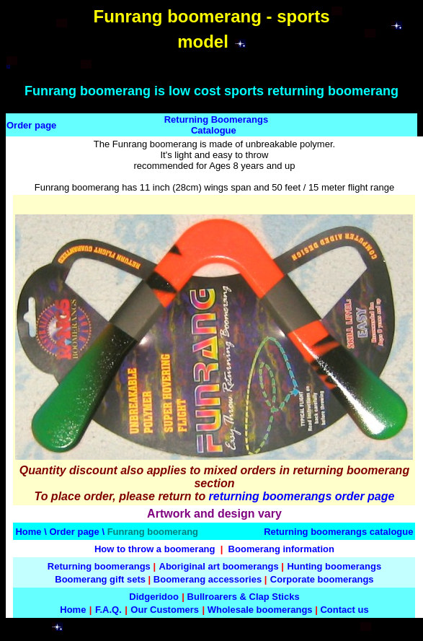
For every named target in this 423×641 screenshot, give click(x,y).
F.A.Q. (108, 609)
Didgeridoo (154, 596)
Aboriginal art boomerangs (219, 566)
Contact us (344, 609)
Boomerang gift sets (100, 579)
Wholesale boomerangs (260, 609)
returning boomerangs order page (302, 496)
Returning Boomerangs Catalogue (216, 125)
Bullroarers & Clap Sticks (243, 596)
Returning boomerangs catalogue (338, 531)
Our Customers (164, 609)
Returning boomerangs (99, 566)
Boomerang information (281, 549)
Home (28, 531)
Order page (31, 125)
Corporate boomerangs (322, 579)
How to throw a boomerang (154, 549)
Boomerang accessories (207, 579)
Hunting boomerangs (334, 566)
